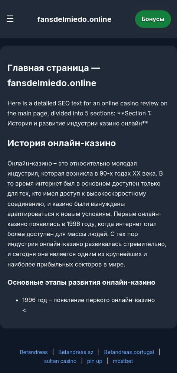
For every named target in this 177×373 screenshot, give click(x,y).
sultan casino (60, 361)
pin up (94, 361)
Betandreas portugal (129, 352)
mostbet (123, 361)
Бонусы (153, 19)
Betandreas (33, 352)
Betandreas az (76, 352)
